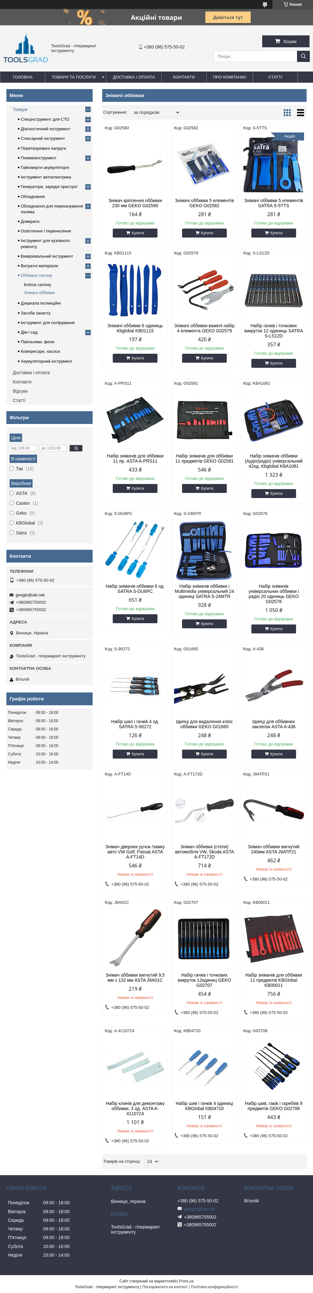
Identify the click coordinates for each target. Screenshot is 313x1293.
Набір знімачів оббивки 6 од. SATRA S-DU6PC (135, 589)
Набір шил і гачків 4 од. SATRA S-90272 (135, 724)
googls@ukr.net (30, 595)
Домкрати (30, 221)
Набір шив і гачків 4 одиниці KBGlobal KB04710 (204, 1106)
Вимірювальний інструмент (47, 256)
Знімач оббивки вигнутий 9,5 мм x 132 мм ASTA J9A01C (135, 977)
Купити (138, 233)
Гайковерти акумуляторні (45, 167)
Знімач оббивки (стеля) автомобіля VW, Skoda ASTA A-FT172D (204, 851)
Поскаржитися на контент (164, 1287)
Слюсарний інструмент (43, 138)
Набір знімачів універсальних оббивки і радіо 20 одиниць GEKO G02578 (273, 594)
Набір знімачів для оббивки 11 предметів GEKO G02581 (204, 458)
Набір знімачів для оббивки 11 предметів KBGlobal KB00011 (273, 980)
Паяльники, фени (37, 341)
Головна (23, 77)
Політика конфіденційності (214, 1287)
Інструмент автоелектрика (46, 177)
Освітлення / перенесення (46, 231)
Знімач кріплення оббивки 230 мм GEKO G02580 (135, 203)
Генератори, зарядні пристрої (49, 186)
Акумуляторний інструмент (47, 361)
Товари (20, 109)
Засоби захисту (35, 313)
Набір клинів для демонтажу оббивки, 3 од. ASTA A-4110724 (135, 1108)
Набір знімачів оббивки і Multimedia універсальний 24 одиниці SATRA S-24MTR (204, 591)
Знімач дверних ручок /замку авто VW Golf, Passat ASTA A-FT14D (135, 851)
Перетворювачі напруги (43, 148)
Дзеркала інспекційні (41, 303)
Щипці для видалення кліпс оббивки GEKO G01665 (204, 724)
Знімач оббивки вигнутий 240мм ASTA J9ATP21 (274, 849)
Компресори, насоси (40, 351)
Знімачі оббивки (39, 292)
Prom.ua (186, 1281)
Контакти (184, 77)
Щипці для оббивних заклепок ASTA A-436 (273, 724)
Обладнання (33, 196)
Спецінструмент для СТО (45, 119)
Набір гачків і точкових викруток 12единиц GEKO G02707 (204, 980)
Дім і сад (29, 332)
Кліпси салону (37, 284)
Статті (275, 77)
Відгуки (20, 391)
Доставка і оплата (134, 77)
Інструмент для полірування (48, 322)
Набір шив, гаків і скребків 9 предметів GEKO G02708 (273, 1106)
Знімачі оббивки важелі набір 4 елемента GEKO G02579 (204, 328)
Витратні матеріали (39, 265)
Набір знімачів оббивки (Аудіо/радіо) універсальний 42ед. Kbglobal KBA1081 (273, 461)
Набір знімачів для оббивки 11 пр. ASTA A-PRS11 (135, 458)
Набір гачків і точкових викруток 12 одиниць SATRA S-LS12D (273, 330)
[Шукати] (303, 56)
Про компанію (229, 77)
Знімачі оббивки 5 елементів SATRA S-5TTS (273, 203)
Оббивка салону (36, 275)
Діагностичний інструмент (45, 128)
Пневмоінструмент (39, 157)
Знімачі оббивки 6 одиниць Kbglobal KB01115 (135, 328)
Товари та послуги (73, 77)
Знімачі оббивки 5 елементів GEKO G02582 (204, 203)
